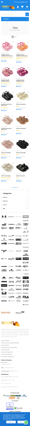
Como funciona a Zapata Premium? (10, 343)
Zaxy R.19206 (19, 102)
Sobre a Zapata (5, 340)
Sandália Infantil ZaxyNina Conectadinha (7, 55)
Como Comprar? (5, 345)
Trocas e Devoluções (6, 354)
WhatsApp (20, 2)
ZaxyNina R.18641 (4, 53)
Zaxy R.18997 (4, 78)
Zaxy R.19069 (19, 174)
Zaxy (19, 30)
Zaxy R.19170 (4, 151)
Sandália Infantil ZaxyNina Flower (5, 80)
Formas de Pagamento (7, 352)
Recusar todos (22, 422)
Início (11, 30)
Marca (14, 30)
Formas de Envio (5, 350)
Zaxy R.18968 (4, 102)
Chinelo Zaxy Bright (6, 152)
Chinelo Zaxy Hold (20, 176)
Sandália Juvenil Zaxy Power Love (6, 104)
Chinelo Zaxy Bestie (21, 104)
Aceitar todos (11, 422)
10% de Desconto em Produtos (9, 347)
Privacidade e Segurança (7, 356)
